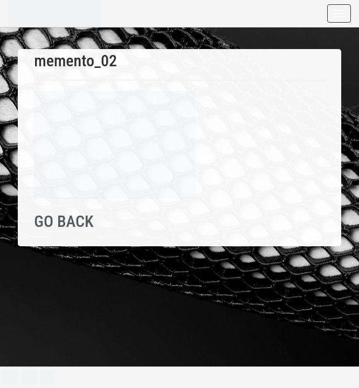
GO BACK (63, 221)
